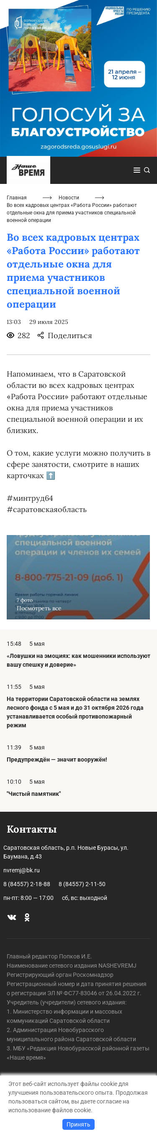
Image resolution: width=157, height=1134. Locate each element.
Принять (78, 1124)
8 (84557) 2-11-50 (82, 884)
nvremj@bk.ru (21, 870)
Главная (17, 198)
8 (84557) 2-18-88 (26, 884)
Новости (69, 198)
